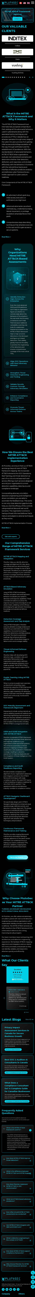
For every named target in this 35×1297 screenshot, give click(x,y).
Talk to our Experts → (17, 857)
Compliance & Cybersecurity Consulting (17, 1101)
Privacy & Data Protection (13, 1049)
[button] (4, 998)
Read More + (6, 237)
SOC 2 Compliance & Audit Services (16, 1072)
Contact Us (17, 19)
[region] (17, 998)
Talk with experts (11, 536)
